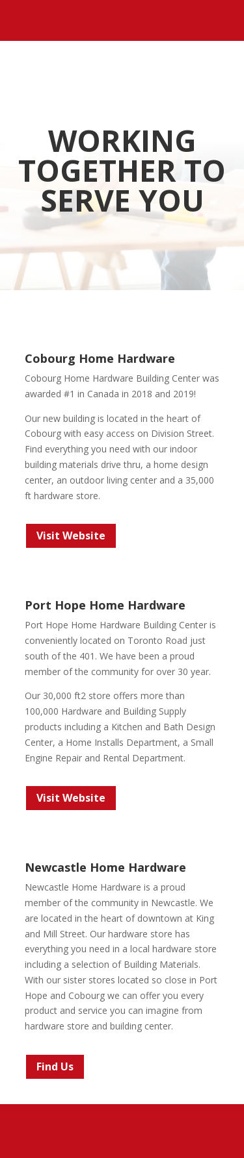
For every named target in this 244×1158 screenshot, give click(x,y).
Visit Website (70, 535)
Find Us (55, 1066)
